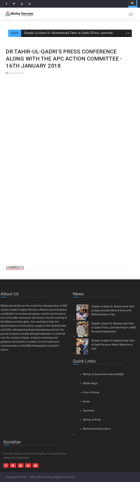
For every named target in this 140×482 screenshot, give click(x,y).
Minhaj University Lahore (97, 428)
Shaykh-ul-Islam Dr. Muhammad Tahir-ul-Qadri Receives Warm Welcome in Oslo (113, 344)
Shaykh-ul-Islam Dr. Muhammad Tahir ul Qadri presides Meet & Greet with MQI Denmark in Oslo (113, 310)
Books (86, 401)
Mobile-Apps (90, 383)
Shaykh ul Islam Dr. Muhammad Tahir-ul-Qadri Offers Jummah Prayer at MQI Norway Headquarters (113, 327)
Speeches (88, 410)
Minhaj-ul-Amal (92, 419)
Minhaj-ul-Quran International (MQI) (103, 374)
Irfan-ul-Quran (91, 392)
